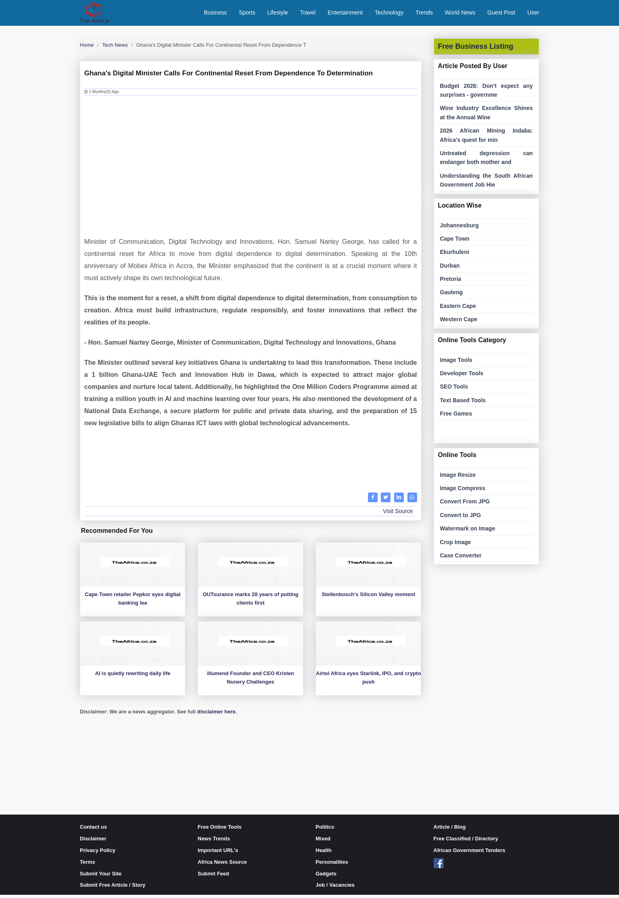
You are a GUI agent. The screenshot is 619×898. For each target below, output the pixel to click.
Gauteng (451, 296)
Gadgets (326, 877)
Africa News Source (222, 865)
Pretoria (450, 282)
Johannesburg (459, 228)
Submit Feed (213, 877)
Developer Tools (462, 376)
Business (215, 14)
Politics (325, 830)
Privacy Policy (97, 853)
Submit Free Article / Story (112, 889)
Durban (450, 269)
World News (460, 14)
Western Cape (459, 322)
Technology (389, 14)
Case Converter (461, 558)
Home (87, 48)
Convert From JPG (465, 505)
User (533, 14)
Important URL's (218, 853)
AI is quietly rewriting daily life (132, 677)
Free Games (456, 417)
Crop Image (455, 545)
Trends (424, 14)
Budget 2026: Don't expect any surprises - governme (486, 93)
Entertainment (345, 14)
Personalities (332, 865)
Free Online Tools (220, 830)
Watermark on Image (467, 531)
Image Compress (463, 491)
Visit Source (398, 514)
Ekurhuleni (454, 255)
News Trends (214, 842)
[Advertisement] (250, 162)
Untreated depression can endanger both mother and (486, 160)
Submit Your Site (101, 877)
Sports (247, 14)
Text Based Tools (463, 403)
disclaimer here (216, 715)
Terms (87, 865)
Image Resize (458, 478)
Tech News (115, 48)
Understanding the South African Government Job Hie (486, 183)
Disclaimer (93, 842)
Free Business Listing (475, 50)
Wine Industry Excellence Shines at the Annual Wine (486, 116)
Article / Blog (450, 830)
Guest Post (501, 14)
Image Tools (456, 363)
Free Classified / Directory (466, 842)
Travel (308, 14)
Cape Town (455, 242)
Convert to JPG (460, 518)
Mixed (323, 842)
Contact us (93, 830)
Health (324, 853)
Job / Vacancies (335, 889)
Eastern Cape (458, 309)
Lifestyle (277, 14)
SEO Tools (454, 390)
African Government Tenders (469, 853)
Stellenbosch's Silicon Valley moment (368, 598)
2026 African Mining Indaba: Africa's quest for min (486, 138)
